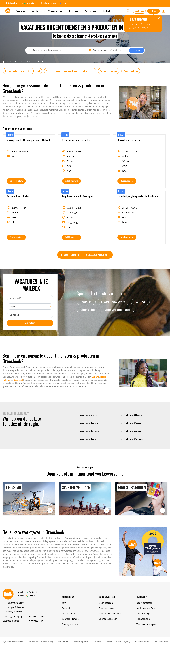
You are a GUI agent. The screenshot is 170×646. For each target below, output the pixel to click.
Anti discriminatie (160, 642)
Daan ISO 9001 (63, 642)
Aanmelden (30, 323)
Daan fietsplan (106, 603)
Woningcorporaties (70, 624)
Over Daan (75, 11)
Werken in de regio (108, 71)
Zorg (64, 603)
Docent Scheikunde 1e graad (117, 309)
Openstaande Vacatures (15, 71)
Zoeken (136, 50)
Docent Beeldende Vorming (113, 302)
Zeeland (95, 377)
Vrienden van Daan (108, 619)
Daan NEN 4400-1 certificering (40, 642)
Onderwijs (66, 608)
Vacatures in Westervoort (132, 439)
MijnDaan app (143, 619)
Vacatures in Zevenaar (130, 431)
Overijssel (18, 380)
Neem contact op (144, 603)
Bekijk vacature (16, 181)
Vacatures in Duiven (86, 439)
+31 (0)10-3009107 (15, 603)
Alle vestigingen (143, 613)
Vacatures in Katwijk (87, 415)
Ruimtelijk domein (70, 619)
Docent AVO (140, 302)
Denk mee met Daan (146, 608)
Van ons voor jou (57, 11)
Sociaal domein (69, 613)
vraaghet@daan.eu (15, 607)
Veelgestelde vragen (146, 624)
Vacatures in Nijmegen (87, 423)
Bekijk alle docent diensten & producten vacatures (85, 254)
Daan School (38, 11)
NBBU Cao (97, 642)
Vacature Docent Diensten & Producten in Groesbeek (70, 71)
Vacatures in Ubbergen (131, 415)
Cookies (109, 642)
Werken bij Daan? (81, 642)
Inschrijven (153, 11)
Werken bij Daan (131, 71)
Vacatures (21, 11)
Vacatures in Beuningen (88, 431)
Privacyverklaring (142, 642)
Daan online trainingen (110, 613)
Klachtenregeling (123, 642)
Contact (108, 11)
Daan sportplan (106, 608)
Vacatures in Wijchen (130, 423)
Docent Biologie (88, 309)
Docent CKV (86, 302)
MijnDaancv (139, 11)
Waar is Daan (92, 11)
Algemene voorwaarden (13, 642)
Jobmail (36, 71)
